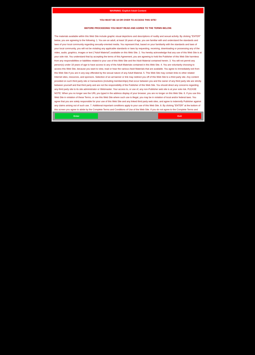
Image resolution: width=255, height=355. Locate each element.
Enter (76, 116)
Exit (179, 116)
